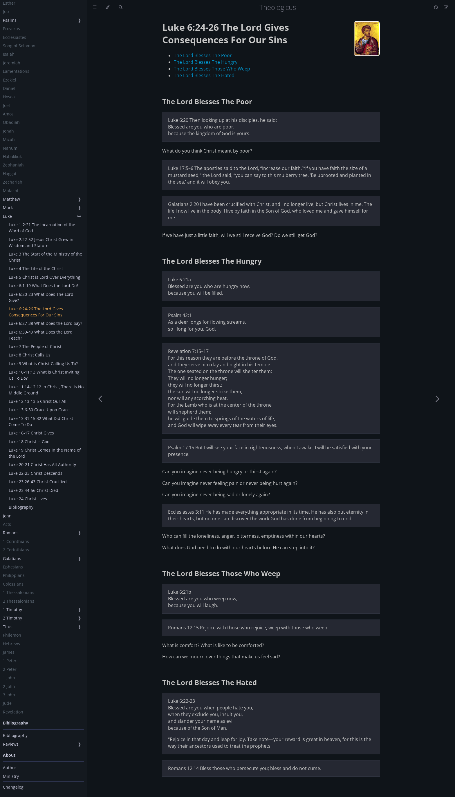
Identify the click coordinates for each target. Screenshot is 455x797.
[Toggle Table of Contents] (95, 7)
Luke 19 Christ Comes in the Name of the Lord (45, 453)
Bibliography (21, 507)
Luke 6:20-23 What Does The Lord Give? (41, 297)
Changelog (13, 787)
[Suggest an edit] (446, 7)
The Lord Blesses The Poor (203, 55)
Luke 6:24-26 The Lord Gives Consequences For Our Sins (36, 312)
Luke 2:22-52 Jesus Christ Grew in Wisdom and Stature (41, 242)
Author (9, 767)
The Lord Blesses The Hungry (205, 62)
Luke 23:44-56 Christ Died (33, 490)
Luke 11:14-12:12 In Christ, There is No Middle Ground (46, 390)
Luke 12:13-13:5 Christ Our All (37, 401)
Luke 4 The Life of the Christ (36, 268)
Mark (8, 207)
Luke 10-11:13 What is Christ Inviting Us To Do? (44, 375)
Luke (7, 216)
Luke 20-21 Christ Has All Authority (42, 464)
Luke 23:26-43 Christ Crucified (38, 481)
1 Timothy (12, 609)
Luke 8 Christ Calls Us (29, 355)
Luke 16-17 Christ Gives (31, 433)
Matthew (11, 199)
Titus (7, 626)
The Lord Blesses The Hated (204, 75)
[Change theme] (107, 7)
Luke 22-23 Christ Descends (35, 473)
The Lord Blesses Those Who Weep (212, 69)
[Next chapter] (438, 398)
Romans (11, 532)
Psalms (10, 20)
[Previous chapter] (100, 398)
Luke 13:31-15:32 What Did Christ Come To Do (41, 421)
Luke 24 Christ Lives (28, 498)
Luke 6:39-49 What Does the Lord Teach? (41, 335)
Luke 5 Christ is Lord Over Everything (44, 277)
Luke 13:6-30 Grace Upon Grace (39, 409)
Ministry (11, 776)
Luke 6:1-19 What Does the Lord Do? (43, 285)
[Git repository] (436, 7)
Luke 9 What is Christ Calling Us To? (43, 363)
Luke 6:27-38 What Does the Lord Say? (45, 323)
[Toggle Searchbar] (120, 7)
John (7, 516)
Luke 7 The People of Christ (35, 346)
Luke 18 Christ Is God (29, 441)
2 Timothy (12, 618)
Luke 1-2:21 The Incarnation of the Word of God (42, 227)
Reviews (11, 744)
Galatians (12, 558)
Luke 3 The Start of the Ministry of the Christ (45, 257)
